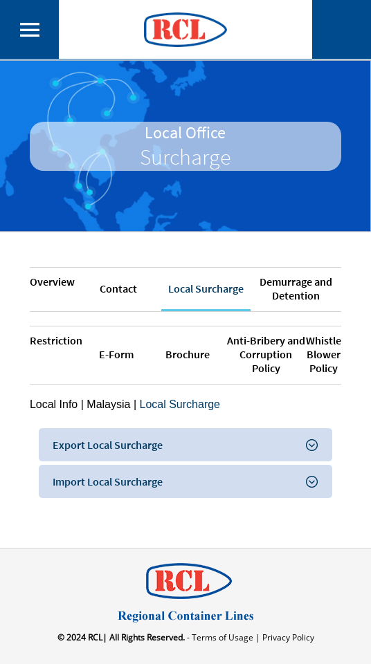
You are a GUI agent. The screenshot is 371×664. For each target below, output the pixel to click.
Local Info (54, 404)
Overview (52, 281)
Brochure (187, 354)
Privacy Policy (287, 637)
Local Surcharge (206, 288)
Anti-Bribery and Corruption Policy (266, 354)
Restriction (56, 340)
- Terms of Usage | (222, 637)
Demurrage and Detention (296, 288)
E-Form (116, 354)
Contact (118, 288)
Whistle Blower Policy (323, 354)
